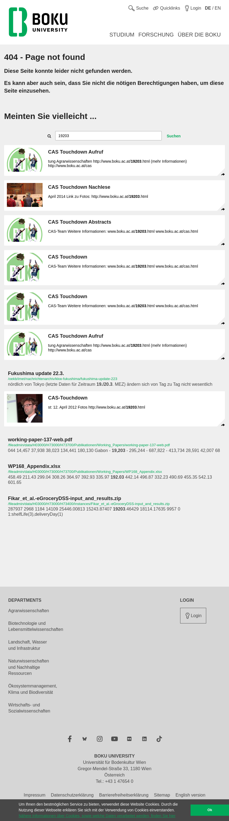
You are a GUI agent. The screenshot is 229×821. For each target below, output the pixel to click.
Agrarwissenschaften (28, 610)
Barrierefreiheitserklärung (124, 795)
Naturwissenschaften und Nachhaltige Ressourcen (28, 667)
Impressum (34, 795)
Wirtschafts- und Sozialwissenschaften (29, 708)
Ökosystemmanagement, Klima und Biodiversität (32, 689)
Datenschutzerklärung (72, 795)
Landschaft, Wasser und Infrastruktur (27, 645)
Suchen (174, 136)
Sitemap (162, 795)
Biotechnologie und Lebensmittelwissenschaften (35, 626)
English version (190, 795)
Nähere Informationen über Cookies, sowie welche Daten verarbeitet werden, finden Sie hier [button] (97, 816)
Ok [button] (210, 810)
